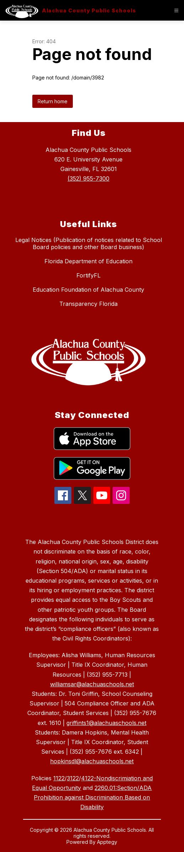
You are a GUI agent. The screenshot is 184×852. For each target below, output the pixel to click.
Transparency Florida (88, 303)
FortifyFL (88, 275)
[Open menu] (176, 10)
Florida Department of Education (88, 261)
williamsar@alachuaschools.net (92, 684)
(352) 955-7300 (88, 178)
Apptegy (107, 842)
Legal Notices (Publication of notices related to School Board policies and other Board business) (88, 243)
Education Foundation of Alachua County (88, 289)
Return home (52, 101)
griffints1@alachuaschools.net (106, 722)
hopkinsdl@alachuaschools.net (92, 761)
